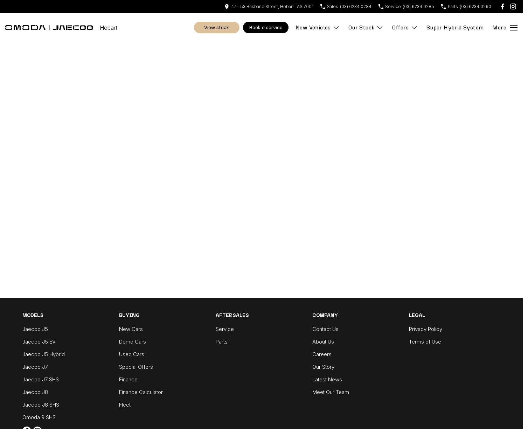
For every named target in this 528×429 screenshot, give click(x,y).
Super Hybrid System (455, 27)
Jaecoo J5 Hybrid (43, 354)
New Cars (131, 329)
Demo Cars (132, 341)
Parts (222, 341)
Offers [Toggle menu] (404, 27)
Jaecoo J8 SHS (40, 404)
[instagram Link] (513, 6)
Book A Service (266, 27)
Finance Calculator (141, 392)
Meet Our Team (330, 392)
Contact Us (325, 329)
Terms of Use (425, 341)
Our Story (323, 367)
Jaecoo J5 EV (39, 341)
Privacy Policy (425, 329)
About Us (323, 341)
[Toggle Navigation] (504, 28)
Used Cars (131, 354)
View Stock (216, 27)
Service (225, 329)
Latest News (327, 379)
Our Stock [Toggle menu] (366, 27)
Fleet (125, 404)
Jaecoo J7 (35, 367)
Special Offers (136, 367)
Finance (128, 379)
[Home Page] (49, 27)
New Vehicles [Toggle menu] (318, 27)
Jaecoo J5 (35, 329)
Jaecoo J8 (35, 392)
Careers (322, 354)
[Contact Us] (268, 6)
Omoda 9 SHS (39, 417)
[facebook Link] (502, 6)
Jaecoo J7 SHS (40, 379)
